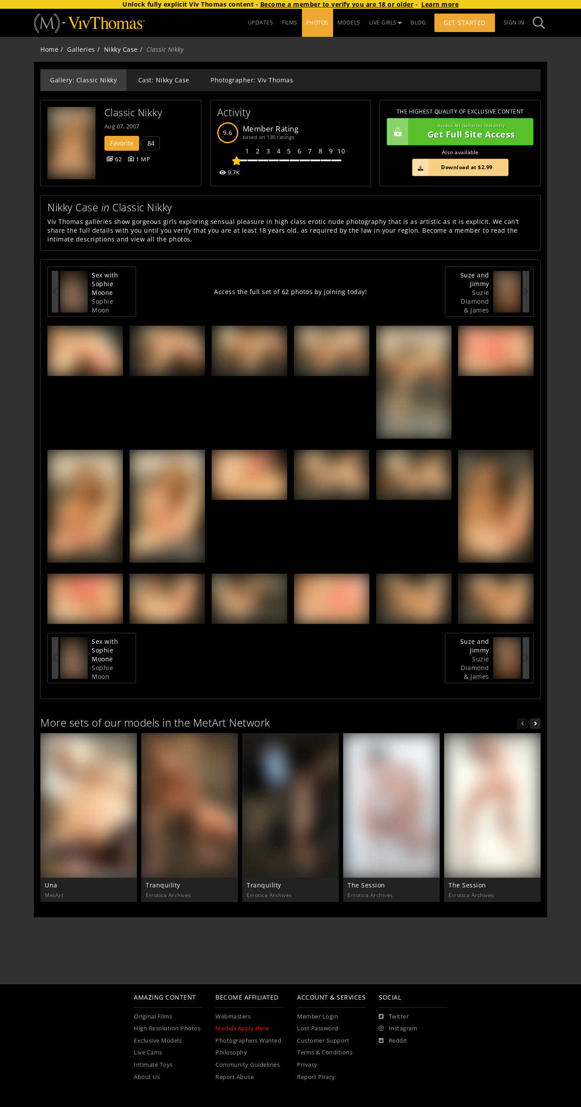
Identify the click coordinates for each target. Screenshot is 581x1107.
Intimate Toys (153, 1064)
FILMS (290, 22)
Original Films (153, 1016)
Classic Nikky (133, 112)
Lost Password (317, 1028)
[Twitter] (394, 1017)
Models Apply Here (242, 1028)
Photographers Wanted (248, 1040)
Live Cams (148, 1052)
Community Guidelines (247, 1064)
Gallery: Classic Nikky (83, 80)
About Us (147, 1077)
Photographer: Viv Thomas (252, 80)
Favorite (121, 143)
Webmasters (233, 1016)
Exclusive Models (158, 1040)
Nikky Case (121, 49)
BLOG (418, 22)
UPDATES (260, 22)
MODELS (348, 22)
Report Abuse (234, 1077)
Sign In (514, 22)
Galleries (81, 49)
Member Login (317, 1016)
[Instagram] (398, 1028)
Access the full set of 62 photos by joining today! (290, 291)
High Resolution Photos (167, 1028)
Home (49, 49)
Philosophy (231, 1052)
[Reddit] (393, 1041)
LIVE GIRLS (385, 22)
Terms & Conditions (324, 1052)
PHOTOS (317, 22)
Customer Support (323, 1040)
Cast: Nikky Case (164, 80)
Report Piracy (316, 1077)
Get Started (465, 22)
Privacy (307, 1064)
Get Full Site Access (458, 131)
